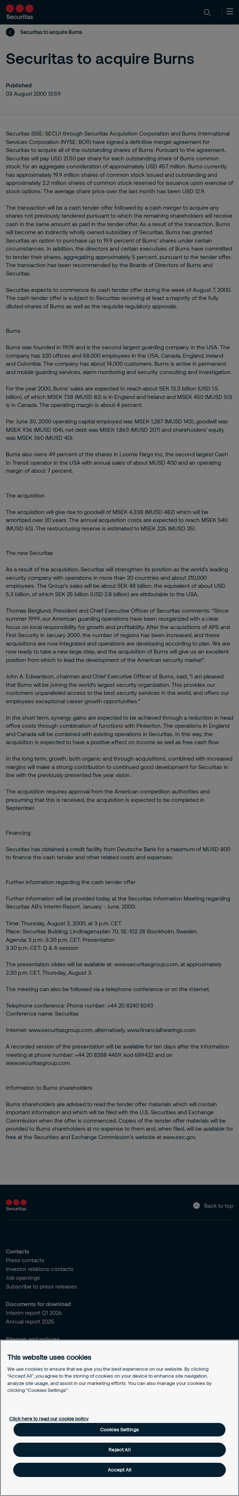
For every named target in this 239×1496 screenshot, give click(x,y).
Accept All (119, 1470)
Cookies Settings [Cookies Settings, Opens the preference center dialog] (119, 1429)
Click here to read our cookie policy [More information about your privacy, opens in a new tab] (49, 1418)
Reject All (119, 1450)
